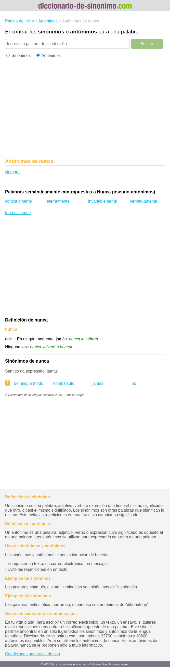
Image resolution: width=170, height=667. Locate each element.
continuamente (18, 201)
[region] (85, 112)
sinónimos (51, 31)
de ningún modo (28, 383)
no (134, 383)
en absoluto (63, 383)
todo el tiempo (18, 213)
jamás (98, 383)
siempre (12, 172)
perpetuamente (143, 201)
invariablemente (102, 201)
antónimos (83, 31)
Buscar (146, 44)
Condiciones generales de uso (32, 654)
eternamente (58, 201)
